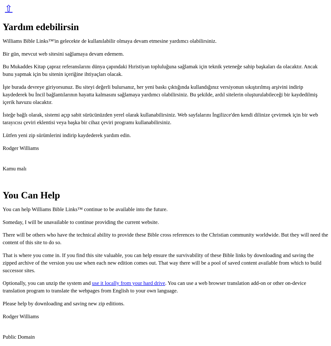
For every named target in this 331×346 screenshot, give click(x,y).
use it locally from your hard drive (128, 283)
